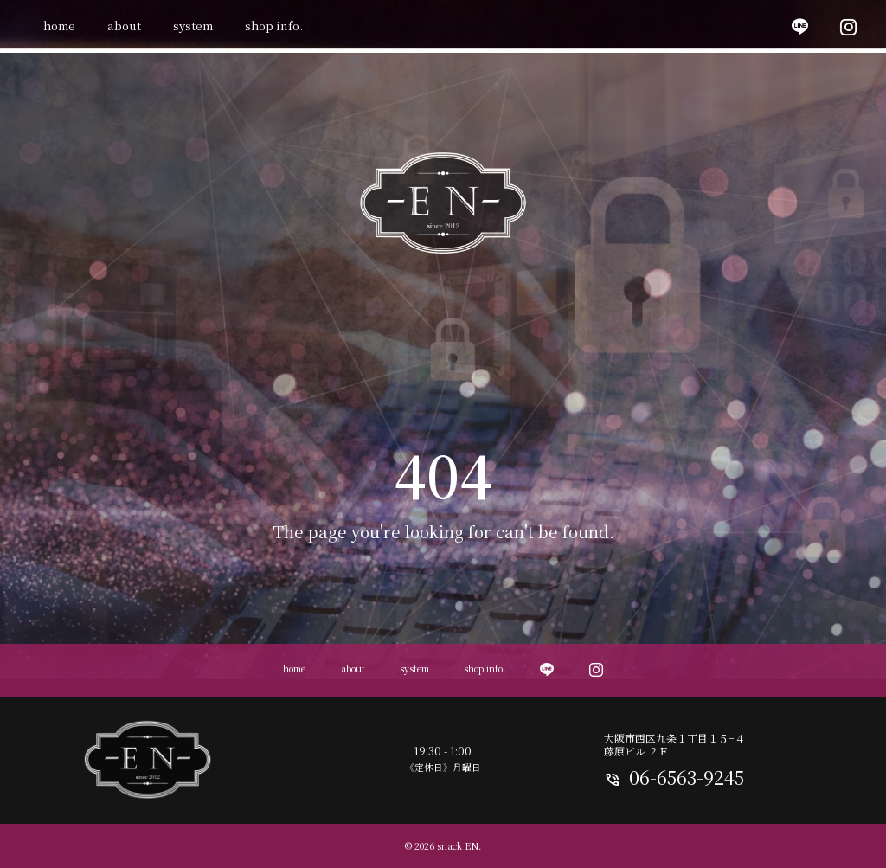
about (124, 25)
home (59, 25)
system (193, 25)
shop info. (274, 25)
